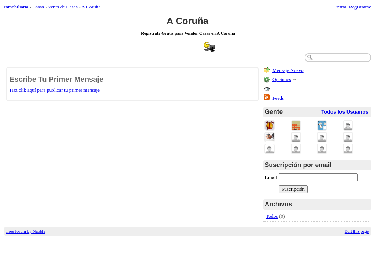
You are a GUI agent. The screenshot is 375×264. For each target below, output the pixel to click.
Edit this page (357, 231)
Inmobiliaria (16, 7)
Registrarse (360, 7)
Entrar (340, 7)
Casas (38, 7)
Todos (272, 216)
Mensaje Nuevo (288, 70)
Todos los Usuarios (344, 112)
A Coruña (91, 7)
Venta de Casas (63, 7)
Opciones (281, 79)
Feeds (278, 98)
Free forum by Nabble (25, 231)
